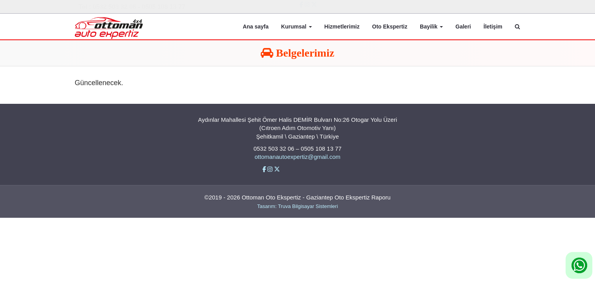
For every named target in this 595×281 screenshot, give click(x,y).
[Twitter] (277, 169)
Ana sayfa (256, 26)
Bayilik (431, 26)
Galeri (463, 26)
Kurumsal (296, 26)
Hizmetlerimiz (342, 26)
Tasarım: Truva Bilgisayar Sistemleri (297, 206)
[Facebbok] (264, 169)
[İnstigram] (270, 169)
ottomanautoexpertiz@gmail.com (297, 157)
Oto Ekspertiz (389, 26)
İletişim (493, 26)
